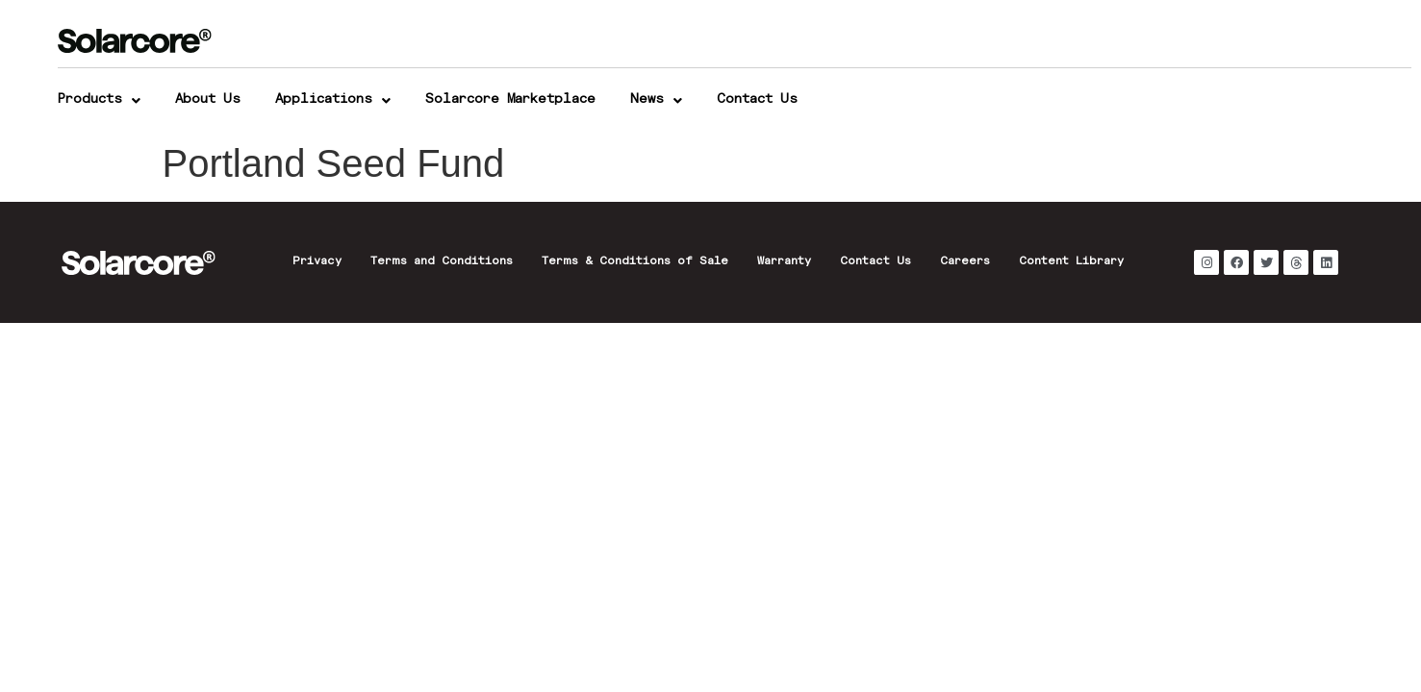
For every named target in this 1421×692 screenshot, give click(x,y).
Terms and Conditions (441, 262)
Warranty (784, 262)
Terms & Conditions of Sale (635, 262)
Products (99, 101)
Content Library (1071, 262)
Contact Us (757, 100)
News (656, 101)
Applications (333, 101)
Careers (965, 262)
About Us (208, 100)
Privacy (317, 262)
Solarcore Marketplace (510, 100)
